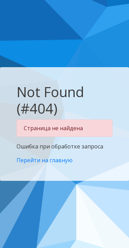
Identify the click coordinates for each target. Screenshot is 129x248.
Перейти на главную (45, 160)
